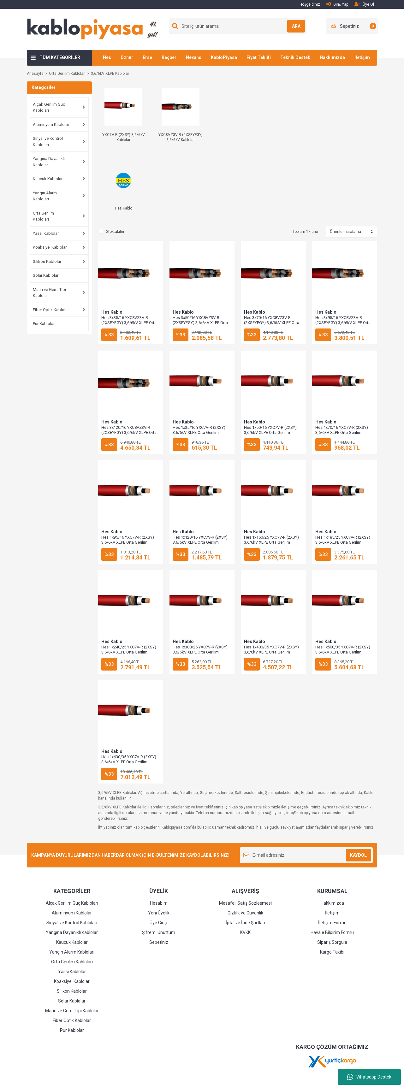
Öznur (127, 57)
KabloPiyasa (224, 57)
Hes (107, 57)
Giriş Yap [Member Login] (337, 4)
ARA (292, 26)
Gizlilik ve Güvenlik (245, 912)
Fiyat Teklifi (259, 57)
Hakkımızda (332, 57)
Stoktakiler (115, 231)
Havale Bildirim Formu (332, 932)
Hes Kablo (111, 312)
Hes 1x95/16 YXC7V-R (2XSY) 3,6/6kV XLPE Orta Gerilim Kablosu (127, 542)
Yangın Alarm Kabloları (45, 196)
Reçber (169, 57)
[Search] (237, 26)
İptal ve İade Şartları (245, 922)
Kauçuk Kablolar (47, 178)
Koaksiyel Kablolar (50, 247)
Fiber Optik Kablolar (51, 309)
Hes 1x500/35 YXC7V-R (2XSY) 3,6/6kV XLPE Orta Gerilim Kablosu (342, 652)
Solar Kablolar (45, 275)
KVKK (245, 932)
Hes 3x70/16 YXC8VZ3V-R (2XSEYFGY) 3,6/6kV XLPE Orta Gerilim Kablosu (271, 322)
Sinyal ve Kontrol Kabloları (48, 141)
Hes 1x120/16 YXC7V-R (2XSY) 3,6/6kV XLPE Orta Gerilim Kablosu (200, 542)
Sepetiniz (158, 942)
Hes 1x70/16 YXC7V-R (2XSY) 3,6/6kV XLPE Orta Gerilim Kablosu (341, 432)
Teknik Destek (295, 57)
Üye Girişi (159, 922)
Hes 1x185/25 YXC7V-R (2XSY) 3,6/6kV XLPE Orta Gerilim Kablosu (342, 542)
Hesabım (159, 903)
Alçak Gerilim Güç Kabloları (49, 107)
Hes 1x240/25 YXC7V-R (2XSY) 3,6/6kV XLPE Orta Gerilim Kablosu (128, 652)
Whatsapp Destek (369, 1076)
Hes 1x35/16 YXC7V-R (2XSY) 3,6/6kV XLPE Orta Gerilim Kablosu (199, 432)
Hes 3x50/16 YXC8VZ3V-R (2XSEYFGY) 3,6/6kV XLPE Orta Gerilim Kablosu (200, 322)
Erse (147, 57)
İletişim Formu (332, 922)
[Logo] (95, 29)
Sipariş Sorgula (332, 942)
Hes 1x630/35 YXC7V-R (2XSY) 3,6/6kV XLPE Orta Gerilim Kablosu (128, 761)
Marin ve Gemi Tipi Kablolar (49, 292)
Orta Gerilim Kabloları (43, 216)
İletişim (362, 57)
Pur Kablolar (44, 323)
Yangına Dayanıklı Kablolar (49, 161)
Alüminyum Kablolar (51, 124)
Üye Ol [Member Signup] (364, 4)
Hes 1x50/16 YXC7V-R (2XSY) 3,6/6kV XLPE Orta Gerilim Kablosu (270, 432)
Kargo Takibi (332, 952)
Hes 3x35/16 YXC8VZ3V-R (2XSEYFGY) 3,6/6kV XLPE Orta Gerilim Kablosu (129, 322)
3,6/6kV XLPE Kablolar (110, 73)
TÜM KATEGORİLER (59, 57)
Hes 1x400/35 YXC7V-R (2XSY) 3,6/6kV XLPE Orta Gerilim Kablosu (271, 652)
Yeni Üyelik (158, 912)
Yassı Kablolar (46, 233)
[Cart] (352, 26)
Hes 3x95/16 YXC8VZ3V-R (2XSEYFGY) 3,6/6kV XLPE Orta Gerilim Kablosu (343, 322)
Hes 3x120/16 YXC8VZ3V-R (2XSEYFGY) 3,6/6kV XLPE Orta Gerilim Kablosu (129, 432)
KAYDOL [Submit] (358, 855)
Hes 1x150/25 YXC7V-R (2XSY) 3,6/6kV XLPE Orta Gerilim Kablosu (271, 542)
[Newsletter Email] (306, 855)
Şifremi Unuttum (158, 932)
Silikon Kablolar (47, 261)
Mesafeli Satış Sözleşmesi (245, 903)
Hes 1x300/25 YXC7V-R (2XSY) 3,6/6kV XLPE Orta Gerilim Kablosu (200, 652)
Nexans (193, 57)
